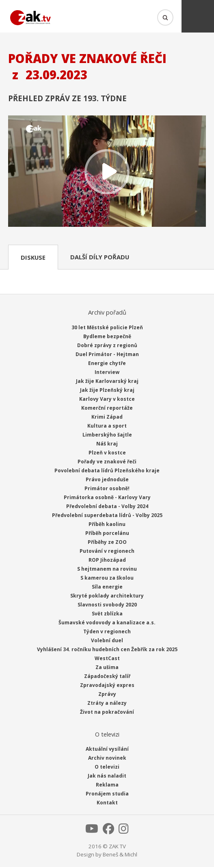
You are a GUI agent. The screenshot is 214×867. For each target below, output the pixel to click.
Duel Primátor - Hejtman (107, 354)
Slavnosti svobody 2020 (107, 604)
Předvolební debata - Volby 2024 (107, 506)
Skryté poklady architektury (107, 595)
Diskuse (33, 257)
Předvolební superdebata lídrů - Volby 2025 (107, 515)
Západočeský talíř (107, 676)
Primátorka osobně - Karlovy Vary (107, 497)
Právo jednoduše (107, 479)
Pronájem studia (107, 793)
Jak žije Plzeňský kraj (107, 390)
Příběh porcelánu (107, 533)
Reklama (107, 784)
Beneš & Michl (120, 854)
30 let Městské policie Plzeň (107, 327)
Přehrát (107, 171)
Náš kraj (107, 443)
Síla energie (107, 586)
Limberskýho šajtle (107, 434)
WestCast (107, 658)
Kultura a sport (107, 425)
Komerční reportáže (107, 407)
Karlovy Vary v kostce (107, 398)
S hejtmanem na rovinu (107, 568)
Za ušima (107, 667)
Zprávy (107, 694)
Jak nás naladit (107, 775)
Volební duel (107, 640)
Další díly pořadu (99, 257)
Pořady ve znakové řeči (107, 461)
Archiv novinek (107, 757)
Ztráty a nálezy (107, 703)
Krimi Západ (107, 416)
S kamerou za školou (107, 577)
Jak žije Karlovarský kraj (107, 381)
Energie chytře (107, 363)
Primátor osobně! (107, 488)
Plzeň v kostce (107, 452)
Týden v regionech (107, 631)
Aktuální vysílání (107, 748)
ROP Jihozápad (107, 559)
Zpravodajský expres (107, 685)
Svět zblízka (107, 613)
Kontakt (107, 802)
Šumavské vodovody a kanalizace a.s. (107, 622)
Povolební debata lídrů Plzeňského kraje (107, 470)
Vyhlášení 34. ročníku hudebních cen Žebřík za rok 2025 (107, 649)
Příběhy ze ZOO (107, 542)
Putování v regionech (107, 551)
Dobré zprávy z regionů (107, 345)
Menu (198, 16)
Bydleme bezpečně (107, 336)
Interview (107, 372)
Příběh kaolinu (107, 524)
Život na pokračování (107, 711)
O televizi (107, 766)
